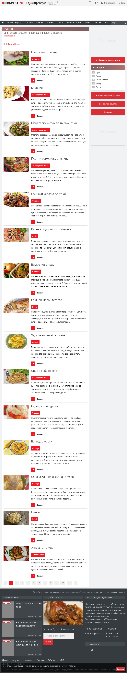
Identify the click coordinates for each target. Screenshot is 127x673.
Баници (35, 449)
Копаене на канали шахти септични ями (27, 643)
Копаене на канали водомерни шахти (26, 624)
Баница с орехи (41, 441)
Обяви (51, 660)
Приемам (120, 669)
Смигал (36, 512)
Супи (98, 72)
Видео (40, 660)
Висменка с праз (42, 264)
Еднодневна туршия (45, 406)
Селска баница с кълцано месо (52, 476)
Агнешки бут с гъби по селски (59, 629)
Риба (34, 236)
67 (69, 582)
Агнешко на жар (42, 547)
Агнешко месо (38, 555)
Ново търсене (9, 36)
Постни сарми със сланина (49, 158)
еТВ (62, 660)
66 (63, 582)
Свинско (36, 59)
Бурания (37, 87)
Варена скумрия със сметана (51, 229)
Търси (48, 642)
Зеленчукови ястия (40, 95)
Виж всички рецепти (108, 104)
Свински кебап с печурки (48, 193)
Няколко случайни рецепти (108, 95)
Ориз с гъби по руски (45, 370)
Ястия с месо (102, 79)
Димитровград (10, 660)
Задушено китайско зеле (48, 335)
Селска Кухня (13, 44)
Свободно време (73, 22)
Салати (35, 342)
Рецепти (100, 76)
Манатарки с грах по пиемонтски (54, 123)
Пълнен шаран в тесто (46, 299)
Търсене (108, 112)
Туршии (35, 413)
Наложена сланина (44, 52)
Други (98, 87)
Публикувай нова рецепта (108, 60)
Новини (49, 22)
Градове (97, 22)
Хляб (34, 519)
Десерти (100, 83)
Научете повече (68, 666)
